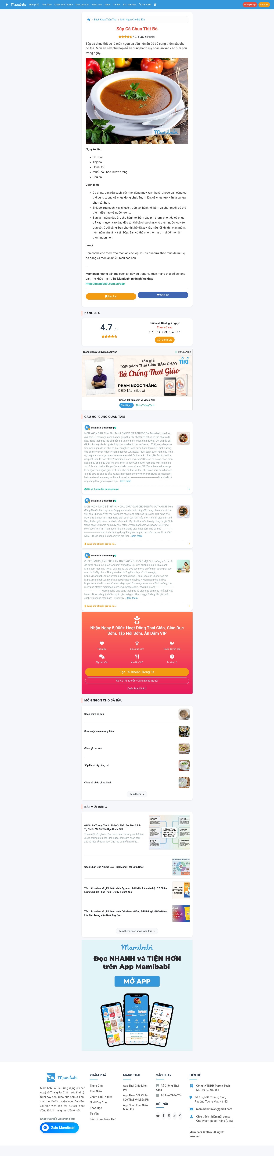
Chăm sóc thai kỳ (63, 4)
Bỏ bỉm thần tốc (169, 1095)
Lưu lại (111, 296)
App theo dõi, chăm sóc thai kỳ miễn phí (136, 1097)
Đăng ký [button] (264, 4)
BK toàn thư (129, 4)
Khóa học (97, 4)
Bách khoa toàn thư (105, 19)
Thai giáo (47, 4)
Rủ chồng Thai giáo (167, 1088)
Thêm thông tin (145, 405)
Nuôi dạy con (82, 4)
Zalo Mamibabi (58, 1127)
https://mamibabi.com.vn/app (105, 283)
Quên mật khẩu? (137, 688)
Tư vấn (116, 4)
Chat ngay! (126, 405)
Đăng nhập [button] (250, 4)
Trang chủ (34, 4)
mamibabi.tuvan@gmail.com (214, 1109)
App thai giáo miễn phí (135, 1088)
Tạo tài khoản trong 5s (137, 672)
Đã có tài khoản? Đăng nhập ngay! (137, 680)
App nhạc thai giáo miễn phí (135, 1107)
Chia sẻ (163, 295)
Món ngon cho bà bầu (132, 19)
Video (107, 4)
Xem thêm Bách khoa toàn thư (137, 931)
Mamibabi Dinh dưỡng (103, 427)
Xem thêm (137, 794)
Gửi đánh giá (164, 339)
